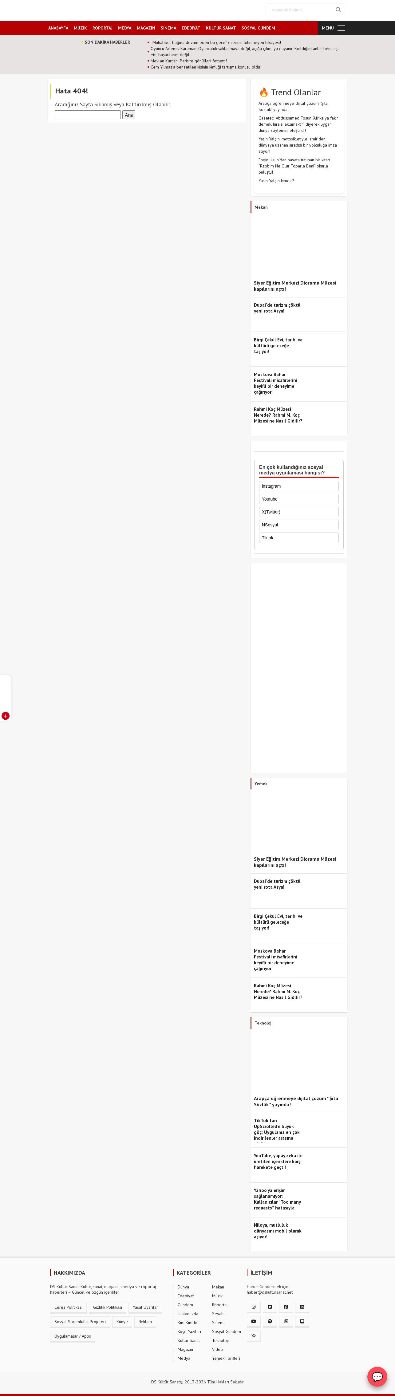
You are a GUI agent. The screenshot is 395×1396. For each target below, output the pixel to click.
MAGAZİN (146, 26)
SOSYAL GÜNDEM (258, 26)
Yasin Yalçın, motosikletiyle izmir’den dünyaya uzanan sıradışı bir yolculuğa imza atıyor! (298, 144)
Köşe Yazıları (189, 1330)
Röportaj (219, 1304)
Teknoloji (220, 1339)
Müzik (217, 1295)
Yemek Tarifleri (226, 1357)
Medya (184, 1357)
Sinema (219, 1321)
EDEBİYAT (191, 26)
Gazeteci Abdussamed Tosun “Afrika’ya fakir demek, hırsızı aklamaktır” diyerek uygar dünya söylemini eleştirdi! (298, 123)
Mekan (218, 1286)
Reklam (145, 1320)
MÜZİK (80, 26)
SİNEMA (168, 26)
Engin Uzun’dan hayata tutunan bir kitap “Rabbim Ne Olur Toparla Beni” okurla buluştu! (294, 165)
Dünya (183, 1286)
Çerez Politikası (68, 1306)
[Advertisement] (299, 668)
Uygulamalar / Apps (72, 1335)
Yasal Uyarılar (145, 1306)
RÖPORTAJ (103, 26)
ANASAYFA (58, 26)
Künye (122, 1320)
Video (217, 1348)
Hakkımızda (188, 1312)
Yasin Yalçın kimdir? (276, 180)
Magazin (185, 1348)
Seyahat (219, 1312)
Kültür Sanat (189, 1339)
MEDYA (124, 26)
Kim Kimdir (187, 1321)
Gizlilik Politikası (107, 1306)
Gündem (185, 1304)
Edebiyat (186, 1295)
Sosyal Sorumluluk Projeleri (80, 1320)
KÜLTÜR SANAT (221, 26)
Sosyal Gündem (226, 1330)
